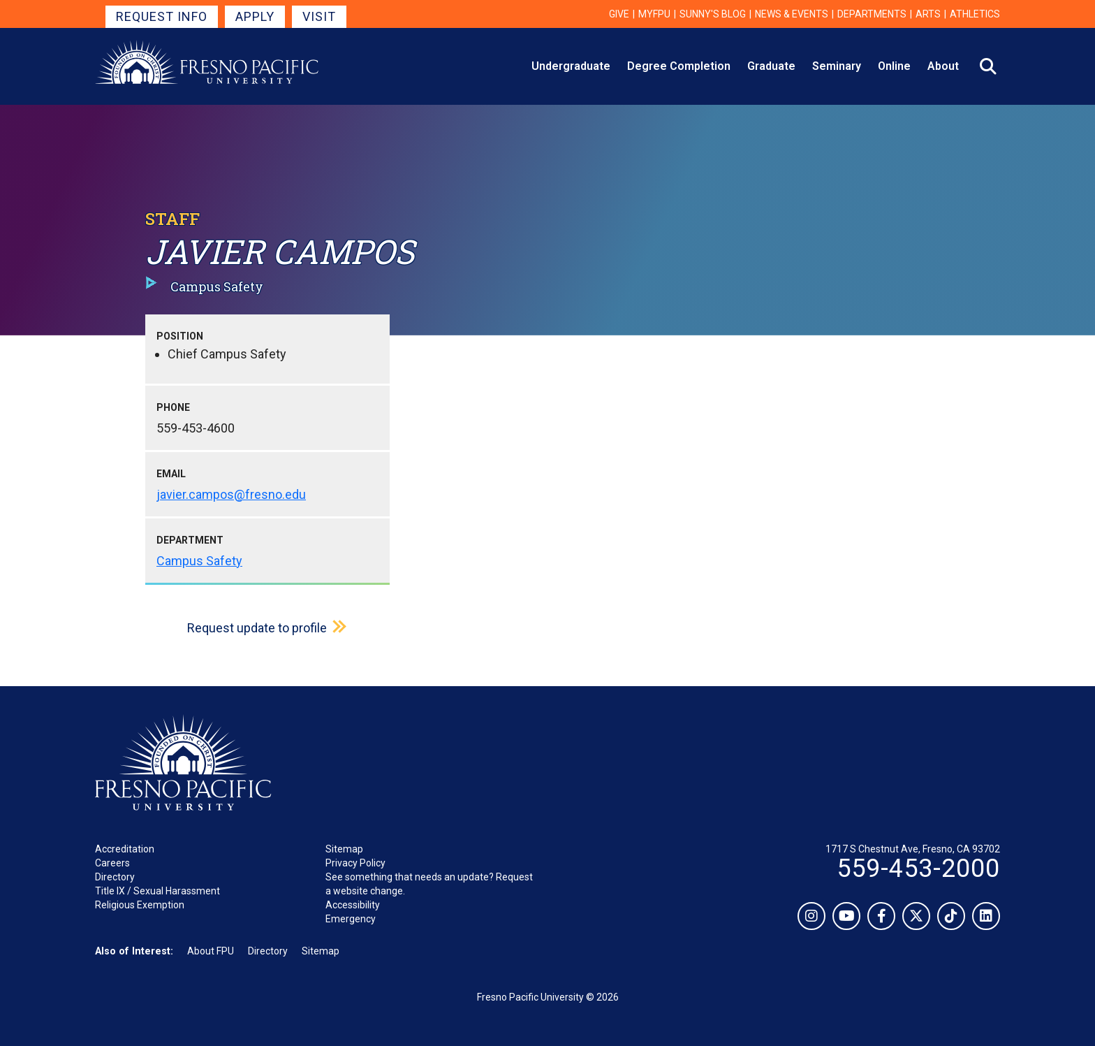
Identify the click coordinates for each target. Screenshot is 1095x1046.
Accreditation (124, 849)
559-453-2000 (918, 868)
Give (619, 14)
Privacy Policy (355, 863)
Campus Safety (199, 560)
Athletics (975, 14)
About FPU (210, 951)
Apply (254, 16)
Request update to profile (257, 627)
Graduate (771, 66)
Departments (871, 14)
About (943, 66)
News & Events (791, 14)
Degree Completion (678, 66)
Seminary (836, 66)
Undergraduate (570, 66)
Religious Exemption (139, 904)
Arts (928, 14)
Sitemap (344, 849)
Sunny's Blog (712, 14)
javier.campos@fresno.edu (231, 494)
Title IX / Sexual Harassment (157, 890)
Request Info (161, 16)
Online (894, 66)
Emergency (350, 918)
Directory (115, 876)
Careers (112, 863)
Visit (319, 16)
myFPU (654, 14)
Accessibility (352, 904)
